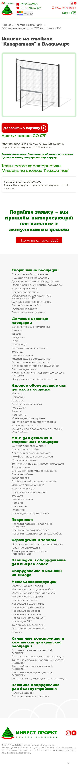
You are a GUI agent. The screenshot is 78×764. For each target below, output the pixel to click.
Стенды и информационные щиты (34, 470)
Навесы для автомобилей (28, 617)
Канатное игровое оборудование (34, 421)
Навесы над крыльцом (26, 614)
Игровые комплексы (25, 425)
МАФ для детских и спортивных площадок (35, 440)
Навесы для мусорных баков (30, 513)
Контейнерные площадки (28, 625)
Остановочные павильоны (28, 628)
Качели (16, 333)
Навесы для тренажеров (28, 607)
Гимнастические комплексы (30, 277)
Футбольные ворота (24, 308)
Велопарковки (21, 477)
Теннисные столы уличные (28, 312)
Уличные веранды (23, 488)
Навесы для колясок (25, 600)
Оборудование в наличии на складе (37, 573)
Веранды (17, 351)
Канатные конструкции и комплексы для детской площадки (38, 642)
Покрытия (22, 520)
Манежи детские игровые (28, 418)
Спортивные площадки (28, 24)
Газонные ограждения (26, 547)
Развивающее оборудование (31, 358)
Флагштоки (19, 509)
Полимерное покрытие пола (30, 530)
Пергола (17, 502)
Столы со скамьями (25, 460)
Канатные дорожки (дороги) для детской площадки (38, 661)
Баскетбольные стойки (26, 305)
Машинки (18, 393)
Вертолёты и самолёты (27, 404)
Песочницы (19, 344)
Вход (58, 7)
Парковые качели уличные (29, 492)
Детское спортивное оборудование (35, 281)
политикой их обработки (16, 752)
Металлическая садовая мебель (33, 589)
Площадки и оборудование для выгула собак (39, 562)
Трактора (18, 400)
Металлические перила (27, 596)
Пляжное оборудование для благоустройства (36, 687)
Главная (6, 24)
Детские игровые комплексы (31, 326)
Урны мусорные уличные (28, 485)
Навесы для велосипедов (28, 603)
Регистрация (69, 7)
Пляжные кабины (22, 474)
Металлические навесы (27, 585)
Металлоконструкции (34, 582)
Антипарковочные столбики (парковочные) (30, 552)
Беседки (17, 495)
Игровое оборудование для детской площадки (39, 387)
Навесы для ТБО (22, 621)
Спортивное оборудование (30, 274)
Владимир (9, 3)
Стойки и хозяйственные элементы (34, 481)
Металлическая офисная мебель (34, 593)
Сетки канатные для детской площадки (38, 656)
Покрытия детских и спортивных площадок (32, 525)
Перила (17, 632)
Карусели (18, 337)
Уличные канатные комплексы (31, 301)
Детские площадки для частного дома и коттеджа (38, 374)
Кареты (16, 411)
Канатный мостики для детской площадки (32, 667)
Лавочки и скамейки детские (31, 453)
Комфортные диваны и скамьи (32, 456)
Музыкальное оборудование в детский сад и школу (37, 430)
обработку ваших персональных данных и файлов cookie (39, 748)
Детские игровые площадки (30, 320)
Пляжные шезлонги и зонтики (30, 696)
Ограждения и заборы (34, 540)
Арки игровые (21, 467)
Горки (15, 341)
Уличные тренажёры (25, 288)
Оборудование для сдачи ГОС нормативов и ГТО (32, 28)
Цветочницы (19, 506)
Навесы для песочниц (26, 610)
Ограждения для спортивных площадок (37, 544)
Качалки (17, 330)
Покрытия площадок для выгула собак (37, 533)
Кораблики (19, 407)
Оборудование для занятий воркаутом (37, 285)
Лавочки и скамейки (25, 449)
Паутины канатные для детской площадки (32, 651)
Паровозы (18, 397)
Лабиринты (19, 414)
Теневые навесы (22, 355)
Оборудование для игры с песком (34, 379)
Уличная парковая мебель (29, 446)
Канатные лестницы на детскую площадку (32, 673)
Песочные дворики (24, 369)
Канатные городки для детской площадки (39, 678)
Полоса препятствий (25, 292)
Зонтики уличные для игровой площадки (38, 463)
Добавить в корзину (24, 128)
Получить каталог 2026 (39, 240)
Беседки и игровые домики (29, 348)
